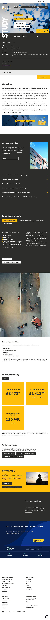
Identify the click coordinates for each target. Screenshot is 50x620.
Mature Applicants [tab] (8, 223)
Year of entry (17, 36)
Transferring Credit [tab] (39, 220)
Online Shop (5, 604)
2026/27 (5, 378)
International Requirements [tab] (25, 220)
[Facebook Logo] (44, 31)
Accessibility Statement (7, 579)
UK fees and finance (9, 453)
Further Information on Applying (12, 487)
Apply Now (6, 483)
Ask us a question (42, 77)
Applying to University (8, 61)
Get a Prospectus (6, 65)
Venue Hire (28, 587)
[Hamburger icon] (46, 7)
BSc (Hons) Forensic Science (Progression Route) (15, 360)
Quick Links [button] (40, 1)
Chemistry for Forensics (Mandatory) (11, 183)
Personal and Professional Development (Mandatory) (14, 175)
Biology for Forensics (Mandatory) (10, 179)
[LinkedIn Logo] (10, 611)
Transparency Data (6, 581)
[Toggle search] (47, 2)
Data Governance (6, 587)
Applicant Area (5, 598)
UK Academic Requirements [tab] (10, 220)
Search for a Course (21, 7)
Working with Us (29, 589)
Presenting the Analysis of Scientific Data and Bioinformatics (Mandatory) (19, 196)
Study (15, 6)
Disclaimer (4, 591)
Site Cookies (5, 589)
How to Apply (7, 258)
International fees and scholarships (13, 456)
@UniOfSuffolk (28, 512)
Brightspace (4, 602)
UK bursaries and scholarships (26, 453)
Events (27, 585)
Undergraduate (32, 6)
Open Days (28, 581)
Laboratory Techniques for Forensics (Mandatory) (14, 188)
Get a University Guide (7, 600)
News (27, 583)
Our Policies (4, 585)
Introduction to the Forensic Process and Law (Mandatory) (16, 192)
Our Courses (28, 579)
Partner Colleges (39, 7)
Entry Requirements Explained (11, 262)
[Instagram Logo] (47, 31)
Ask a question (6, 63)
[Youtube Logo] (13, 611)
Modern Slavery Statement (8, 583)
